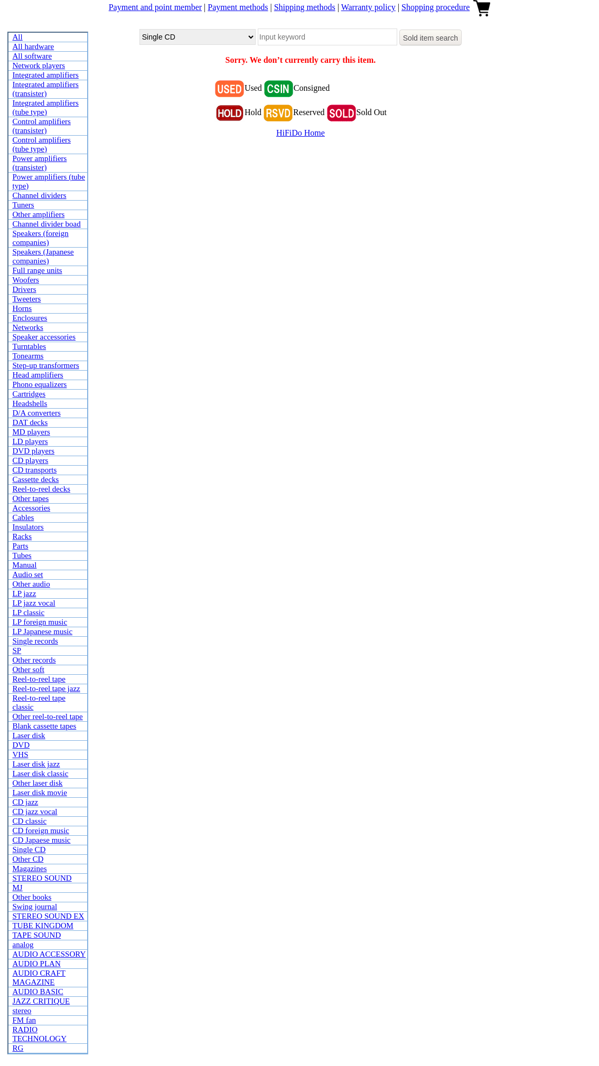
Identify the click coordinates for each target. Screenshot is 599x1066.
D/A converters (37, 413)
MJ (18, 887)
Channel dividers (40, 195)
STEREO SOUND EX (49, 916)
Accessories (32, 508)
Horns (22, 308)
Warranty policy (368, 7)
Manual (25, 565)
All (18, 37)
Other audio (31, 584)
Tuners (23, 205)
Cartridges (29, 394)
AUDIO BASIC (38, 991)
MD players (31, 432)
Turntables (29, 346)
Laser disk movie (40, 792)
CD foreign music (41, 830)
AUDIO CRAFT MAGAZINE (39, 977)
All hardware (33, 46)
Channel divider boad (47, 224)
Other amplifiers (39, 214)
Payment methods (238, 7)
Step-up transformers (46, 365)
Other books (32, 897)
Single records (35, 641)
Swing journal (35, 906)
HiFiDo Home (300, 132)
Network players (39, 65)
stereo (22, 1010)
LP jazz (24, 593)
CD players (31, 460)
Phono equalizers (40, 384)
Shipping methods (304, 7)
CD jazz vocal (35, 811)
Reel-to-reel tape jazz (46, 688)
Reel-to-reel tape (39, 679)
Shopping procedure (435, 7)
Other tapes (31, 498)
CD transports (35, 470)
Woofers (26, 280)
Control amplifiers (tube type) (42, 144)
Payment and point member (155, 7)
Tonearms (28, 356)
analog (23, 944)
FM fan (24, 1020)
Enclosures (30, 318)
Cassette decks (36, 479)
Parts (21, 546)
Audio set (28, 574)
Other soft (28, 669)
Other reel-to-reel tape (48, 716)
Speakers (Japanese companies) (43, 256)
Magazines (30, 868)
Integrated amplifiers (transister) (46, 89)
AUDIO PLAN (37, 963)
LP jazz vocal (34, 603)
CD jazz (26, 802)
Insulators (28, 527)
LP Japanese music (43, 631)
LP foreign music (40, 622)
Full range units (37, 270)
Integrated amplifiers (46, 75)
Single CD (29, 849)
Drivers (24, 289)
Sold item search (430, 38)
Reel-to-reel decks (42, 489)
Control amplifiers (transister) (42, 126)
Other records (34, 660)
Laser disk (29, 735)
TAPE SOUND (37, 935)
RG (18, 1048)
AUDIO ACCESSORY (49, 954)
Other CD (28, 859)
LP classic (29, 612)
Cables (23, 517)
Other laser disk (38, 783)
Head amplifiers (38, 375)
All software (32, 56)
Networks (28, 327)
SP (17, 650)
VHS (21, 754)
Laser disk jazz (36, 764)
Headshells (30, 403)
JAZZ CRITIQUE (41, 1001)
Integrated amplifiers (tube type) (46, 107)
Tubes (22, 555)
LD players (30, 441)
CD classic (30, 821)
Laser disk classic (41, 773)
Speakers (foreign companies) (41, 238)
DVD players (34, 451)
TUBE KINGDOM (43, 925)
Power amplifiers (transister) (40, 163)
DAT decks (30, 422)
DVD (21, 745)
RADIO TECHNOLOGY (40, 1034)
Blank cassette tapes (45, 726)
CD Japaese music (42, 840)
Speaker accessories (44, 337)
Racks (22, 536)
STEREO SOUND (42, 878)
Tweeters (27, 299)
